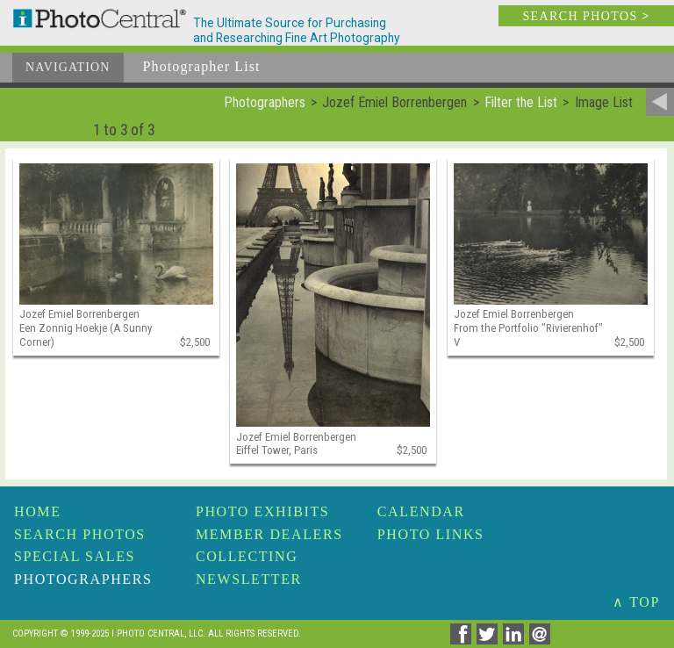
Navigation (68, 67)
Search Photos (80, 534)
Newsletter (249, 579)
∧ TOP (636, 601)
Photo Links (430, 534)
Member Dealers (269, 534)
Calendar (421, 511)
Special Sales (74, 556)
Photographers (83, 579)
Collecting (247, 556)
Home (37, 511)
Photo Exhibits (262, 511)
